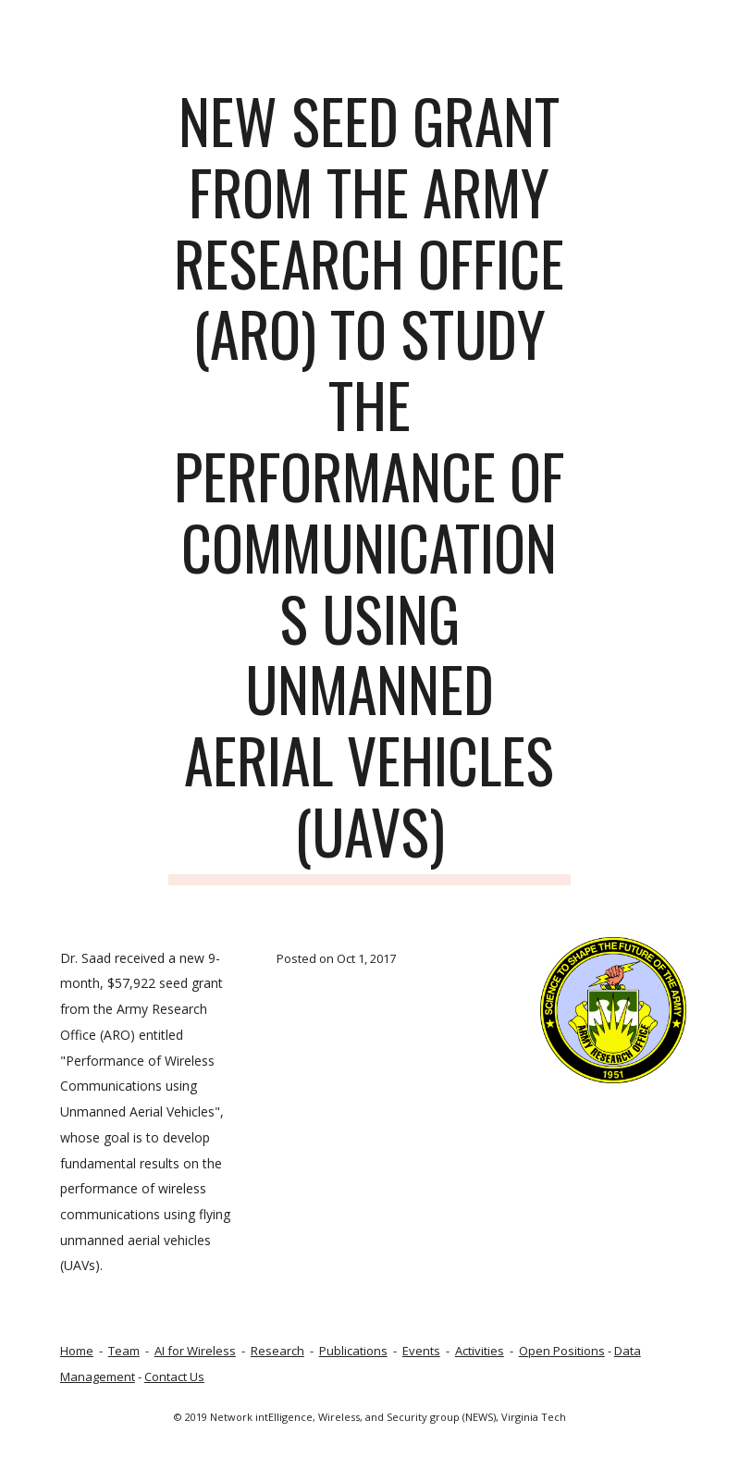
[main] (369, 485)
